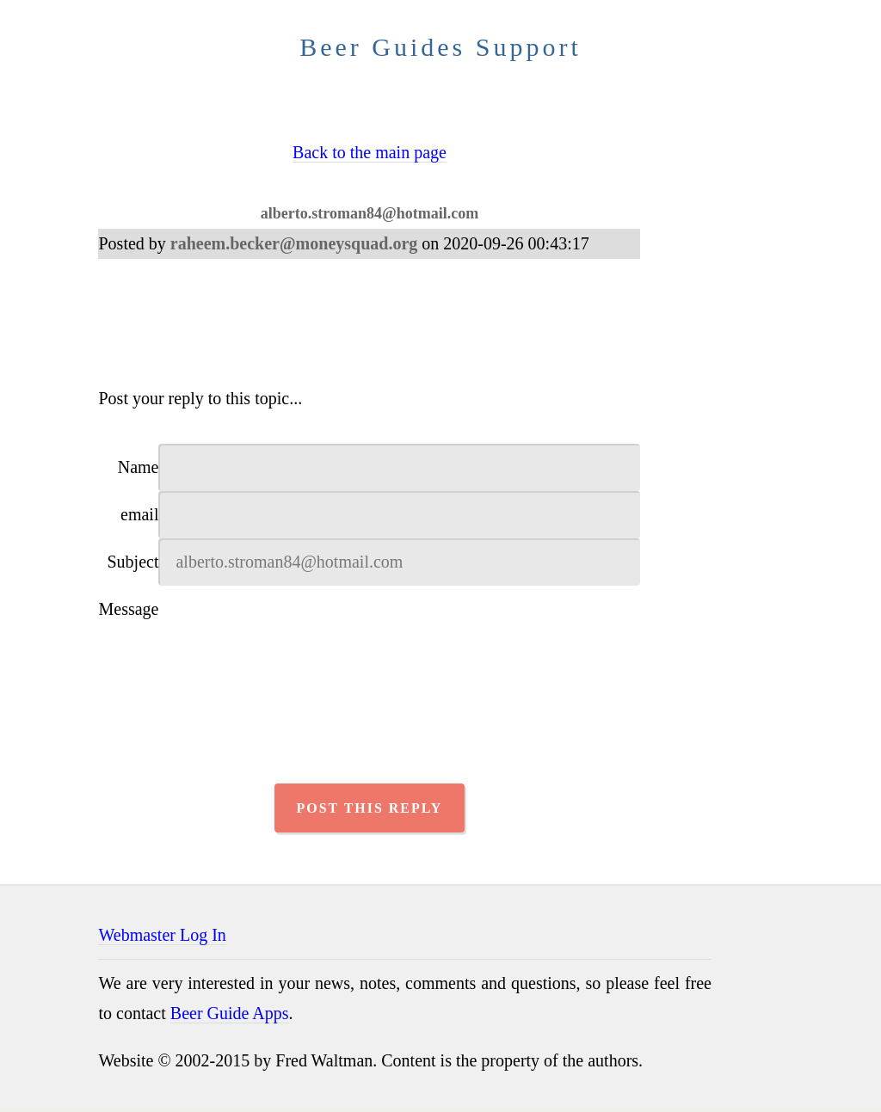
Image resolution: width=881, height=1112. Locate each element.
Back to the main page (370, 152)
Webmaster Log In (161, 936)
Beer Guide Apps (229, 1014)
